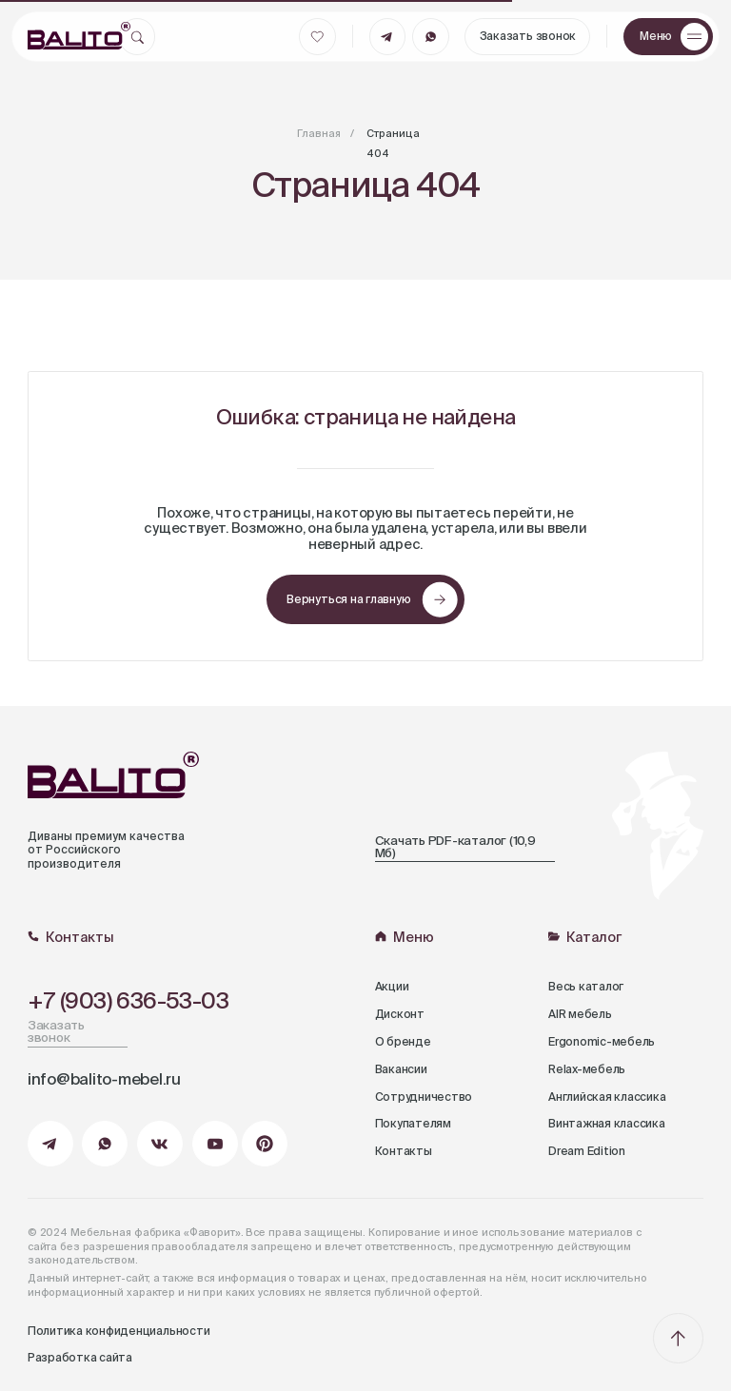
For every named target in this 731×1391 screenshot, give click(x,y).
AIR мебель (580, 1015)
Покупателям (413, 1124)
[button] (668, 36)
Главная (319, 134)
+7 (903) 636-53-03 (128, 1001)
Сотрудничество (424, 1098)
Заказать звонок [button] (56, 1032)
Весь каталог (585, 987)
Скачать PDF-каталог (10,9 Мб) (455, 847)
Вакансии (401, 1070)
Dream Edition (586, 1152)
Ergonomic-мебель (601, 1042)
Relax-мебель (586, 1070)
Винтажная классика (606, 1124)
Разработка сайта (80, 1358)
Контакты (403, 1152)
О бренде (403, 1042)
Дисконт (400, 1015)
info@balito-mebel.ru (104, 1080)
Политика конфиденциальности (119, 1332)
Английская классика (606, 1098)
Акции (392, 987)
